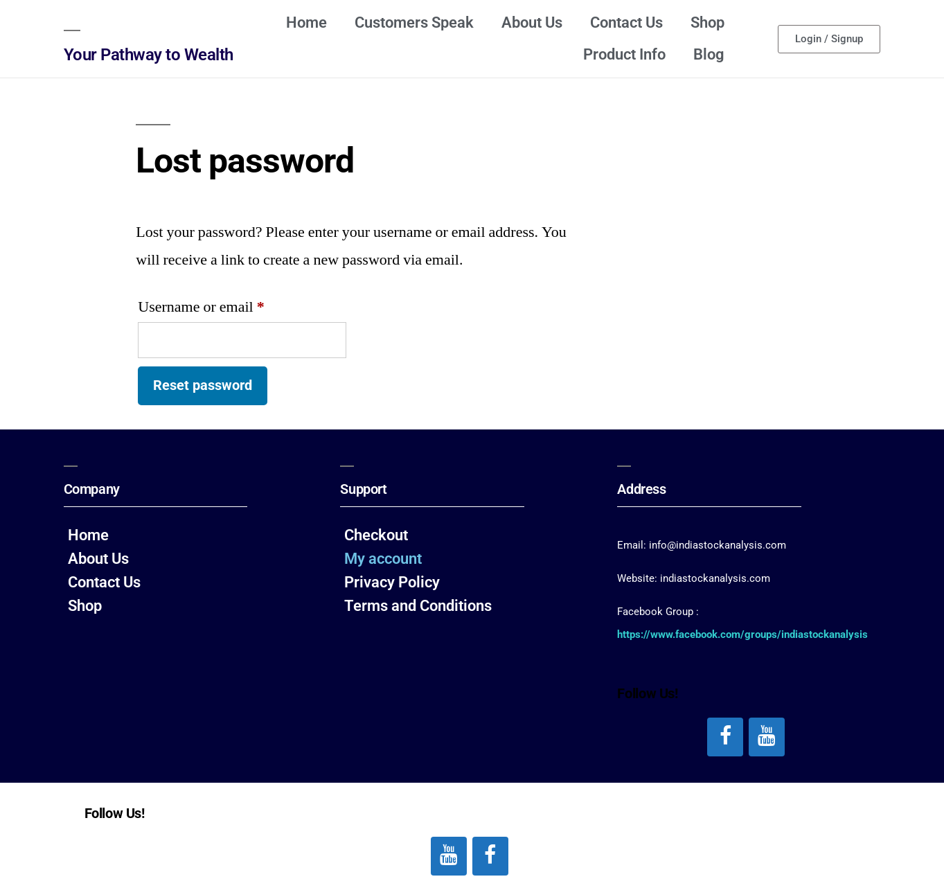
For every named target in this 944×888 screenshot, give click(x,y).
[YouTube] (767, 737)
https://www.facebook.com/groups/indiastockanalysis (742, 634)
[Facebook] (725, 737)
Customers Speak (414, 22)
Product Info (624, 54)
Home (306, 22)
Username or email (228, 304)
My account (383, 558)
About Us (531, 22)
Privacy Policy (392, 582)
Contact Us (626, 22)
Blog (708, 54)
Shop (707, 22)
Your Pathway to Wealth (148, 54)
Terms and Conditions (418, 605)
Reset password (202, 385)
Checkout (376, 535)
